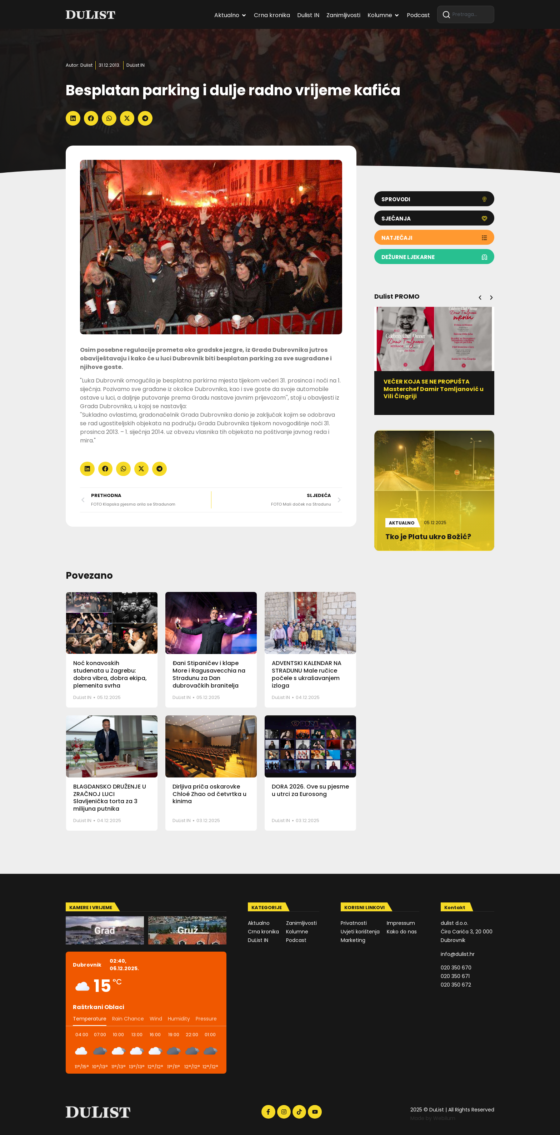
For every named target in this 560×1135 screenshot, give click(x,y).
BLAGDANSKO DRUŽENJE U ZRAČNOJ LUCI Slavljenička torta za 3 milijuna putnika (109, 797)
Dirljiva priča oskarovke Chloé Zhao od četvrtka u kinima (209, 794)
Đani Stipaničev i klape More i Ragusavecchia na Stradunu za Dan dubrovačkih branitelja (208, 674)
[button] (73, 118)
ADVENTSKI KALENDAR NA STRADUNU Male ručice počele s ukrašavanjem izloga (306, 674)
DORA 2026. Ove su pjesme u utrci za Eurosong (310, 790)
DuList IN (135, 65)
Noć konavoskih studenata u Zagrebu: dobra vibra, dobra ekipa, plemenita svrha (110, 674)
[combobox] (465, 14)
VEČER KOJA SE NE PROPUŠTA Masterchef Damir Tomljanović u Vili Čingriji (436, 389)
